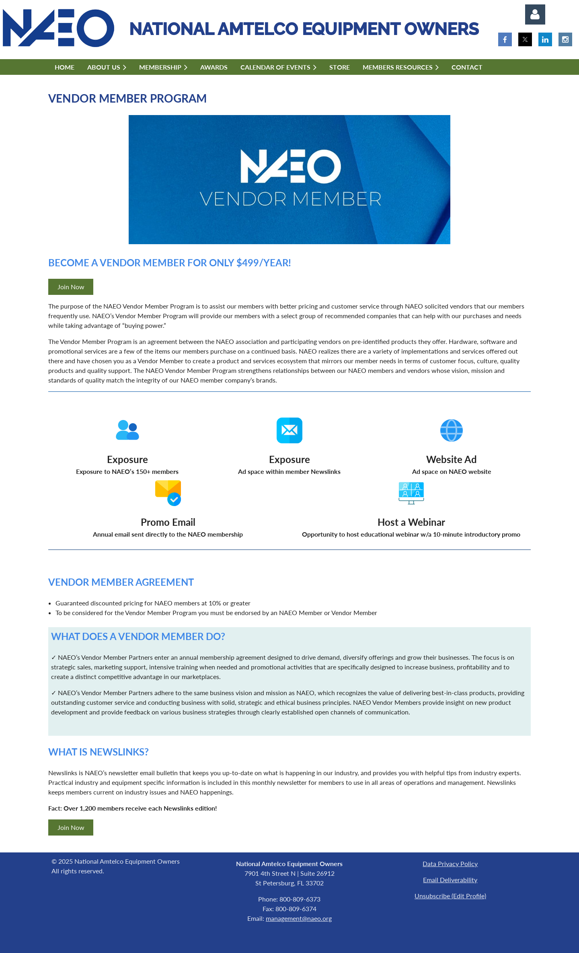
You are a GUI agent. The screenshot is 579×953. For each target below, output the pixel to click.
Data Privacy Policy (450, 863)
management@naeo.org (299, 918)
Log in (535, 14)
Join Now (70, 286)
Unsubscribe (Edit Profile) (450, 895)
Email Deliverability (450, 879)
